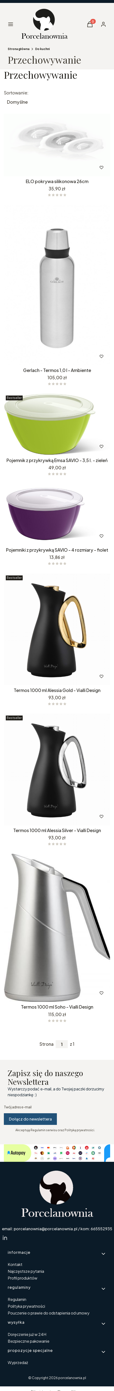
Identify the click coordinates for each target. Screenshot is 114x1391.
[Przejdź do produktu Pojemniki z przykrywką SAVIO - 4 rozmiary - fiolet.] (57, 514)
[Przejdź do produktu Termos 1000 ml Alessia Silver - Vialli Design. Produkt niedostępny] (57, 769)
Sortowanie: (16, 92)
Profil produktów (22, 1278)
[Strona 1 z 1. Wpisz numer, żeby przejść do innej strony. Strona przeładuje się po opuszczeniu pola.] (62, 1044)
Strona (47, 1044)
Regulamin (17, 1299)
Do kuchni (42, 49)
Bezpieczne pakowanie (28, 1341)
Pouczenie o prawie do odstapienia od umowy (48, 1312)
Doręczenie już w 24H (27, 1334)
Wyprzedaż (18, 1362)
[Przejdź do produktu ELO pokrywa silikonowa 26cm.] (57, 145)
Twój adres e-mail (18, 1107)
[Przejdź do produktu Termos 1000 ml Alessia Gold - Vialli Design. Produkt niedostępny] (57, 629)
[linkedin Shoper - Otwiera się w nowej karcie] (5, 1238)
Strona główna (18, 49)
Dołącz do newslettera (30, 1118)
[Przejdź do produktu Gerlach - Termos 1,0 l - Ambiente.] (57, 285)
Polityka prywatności (26, 1306)
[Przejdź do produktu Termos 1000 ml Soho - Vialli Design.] (57, 928)
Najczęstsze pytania (26, 1271)
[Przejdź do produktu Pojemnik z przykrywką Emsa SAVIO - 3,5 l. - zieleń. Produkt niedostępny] (57, 424)
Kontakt (15, 1264)
